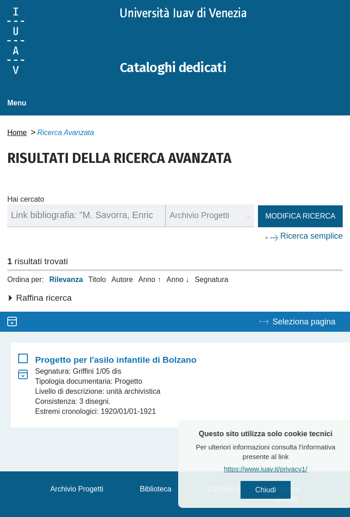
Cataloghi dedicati (174, 67)
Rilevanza (66, 279)
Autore (122, 279)
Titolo (97, 279)
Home (17, 132)
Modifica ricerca (300, 215)
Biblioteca (155, 489)
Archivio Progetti (76, 489)
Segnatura (211, 279)
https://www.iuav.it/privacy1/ (284, 469)
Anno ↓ (177, 279)
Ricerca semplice (311, 235)
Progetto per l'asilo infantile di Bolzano (115, 360)
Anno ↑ (150, 279)
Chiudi (284, 490)
